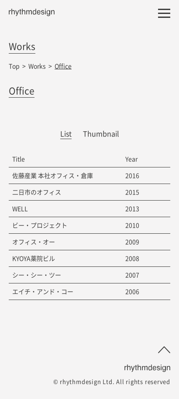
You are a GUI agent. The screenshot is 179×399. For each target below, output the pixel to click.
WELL (20, 208)
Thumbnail (101, 133)
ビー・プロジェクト (39, 225)
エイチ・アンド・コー (42, 291)
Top (14, 65)
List (66, 133)
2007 (132, 274)
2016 (132, 175)
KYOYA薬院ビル (33, 258)
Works (37, 65)
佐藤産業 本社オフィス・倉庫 (52, 175)
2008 (132, 258)
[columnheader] (65, 159)
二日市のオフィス (36, 192)
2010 (132, 225)
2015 (132, 192)
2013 (132, 208)
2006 (132, 291)
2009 (132, 241)
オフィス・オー (33, 241)
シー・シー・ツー (36, 274)
